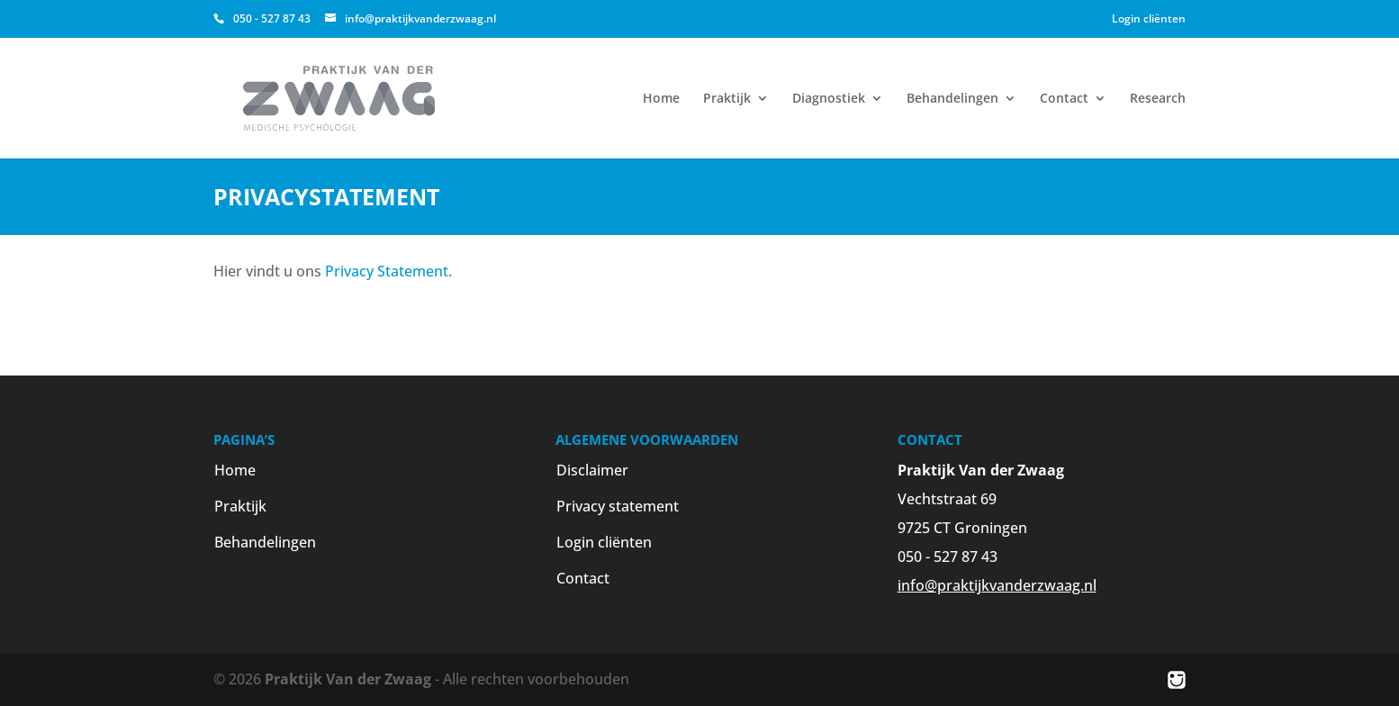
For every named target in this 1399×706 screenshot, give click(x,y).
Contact (1064, 99)
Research (1158, 99)
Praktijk (727, 99)
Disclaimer (592, 470)
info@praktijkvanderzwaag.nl (997, 585)
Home (661, 99)
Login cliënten (1149, 18)
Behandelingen (952, 99)
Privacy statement (617, 506)
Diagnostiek (828, 99)
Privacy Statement (386, 271)
